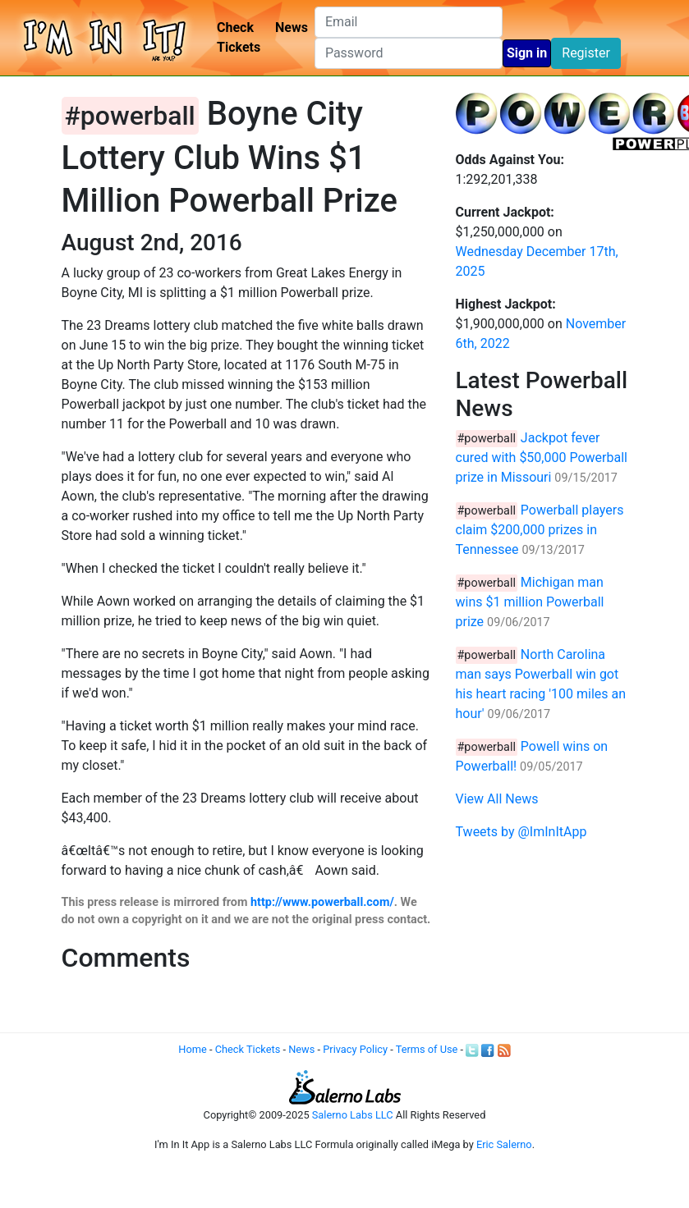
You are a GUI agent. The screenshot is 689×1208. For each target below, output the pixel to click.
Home (192, 1049)
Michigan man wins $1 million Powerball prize (530, 601)
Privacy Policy (355, 1049)
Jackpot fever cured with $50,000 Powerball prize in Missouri (541, 457)
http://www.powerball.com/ (322, 902)
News (291, 27)
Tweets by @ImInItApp (521, 832)
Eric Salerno (504, 1144)
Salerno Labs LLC (352, 1115)
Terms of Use (427, 1049)
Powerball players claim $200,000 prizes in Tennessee (540, 529)
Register (586, 53)
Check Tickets (238, 37)
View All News (497, 799)
